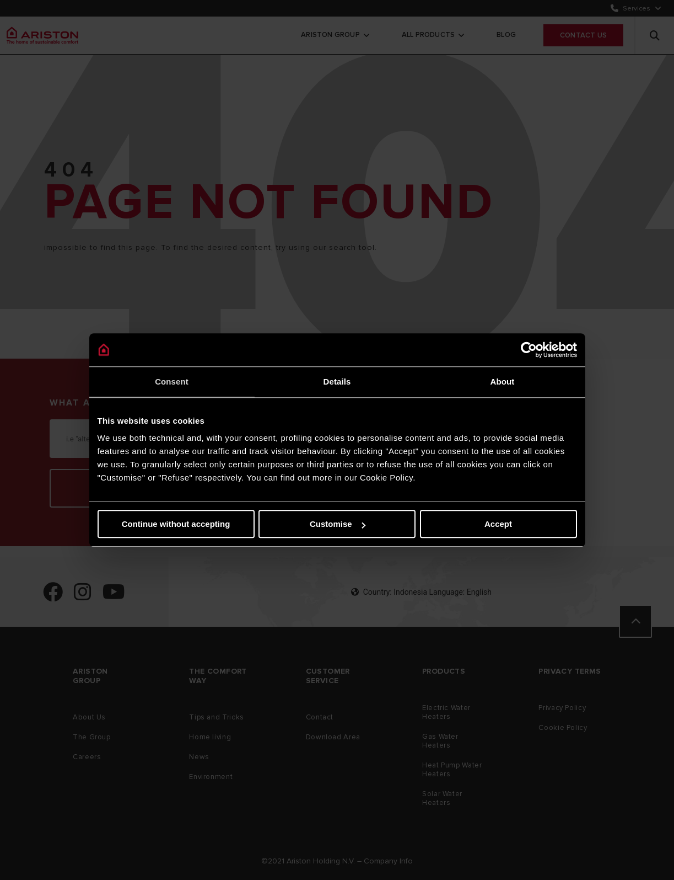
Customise (337, 524)
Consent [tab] (171, 381)
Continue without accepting (176, 524)
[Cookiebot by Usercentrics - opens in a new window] (529, 350)
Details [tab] (337, 381)
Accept (498, 524)
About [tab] (502, 381)
